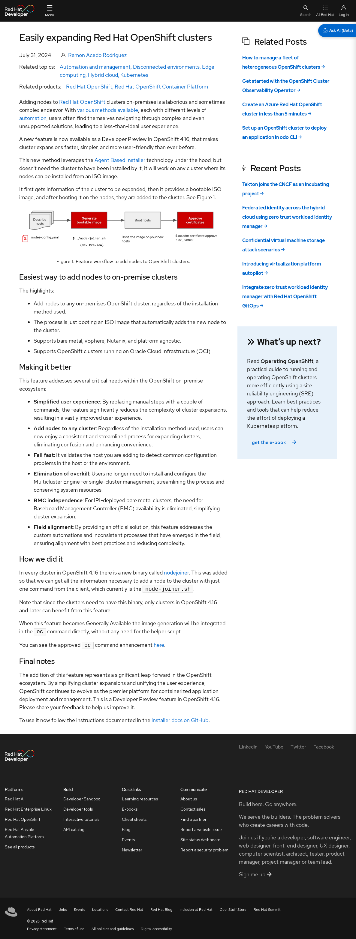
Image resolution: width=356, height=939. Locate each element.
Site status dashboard (200, 838)
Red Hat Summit (267, 907)
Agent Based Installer (120, 160)
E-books (129, 807)
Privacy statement (42, 927)
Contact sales (192, 807)
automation (33, 118)
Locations (100, 907)
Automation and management (95, 66)
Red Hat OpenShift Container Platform (161, 86)
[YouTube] (274, 745)
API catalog (73, 827)
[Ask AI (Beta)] (337, 30)
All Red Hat (325, 10)
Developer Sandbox (81, 797)
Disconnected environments (166, 66)
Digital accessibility (156, 927)
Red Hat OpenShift (89, 86)
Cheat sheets (134, 817)
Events (128, 838)
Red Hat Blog (161, 907)
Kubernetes (134, 74)
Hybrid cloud (103, 74)
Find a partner (193, 817)
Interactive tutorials (81, 817)
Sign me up (255, 872)
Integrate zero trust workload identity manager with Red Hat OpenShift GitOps (285, 296)
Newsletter (132, 848)
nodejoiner (176, 572)
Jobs (63, 907)
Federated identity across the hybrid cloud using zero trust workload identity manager (287, 217)
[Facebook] (323, 745)
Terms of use (74, 927)
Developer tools (78, 807)
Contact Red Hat (129, 907)
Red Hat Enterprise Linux (28, 807)
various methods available (107, 109)
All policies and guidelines (113, 927)
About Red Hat (39, 907)
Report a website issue (201, 827)
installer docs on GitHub (180, 718)
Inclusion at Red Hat (196, 907)
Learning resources (140, 797)
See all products (20, 845)
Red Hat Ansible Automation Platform (24, 831)
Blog (126, 827)
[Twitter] (298, 745)
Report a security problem (204, 848)
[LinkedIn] (248, 745)
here (159, 643)
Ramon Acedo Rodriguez (97, 55)
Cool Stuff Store (233, 907)
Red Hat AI (15, 797)
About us (188, 797)
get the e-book (274, 442)
